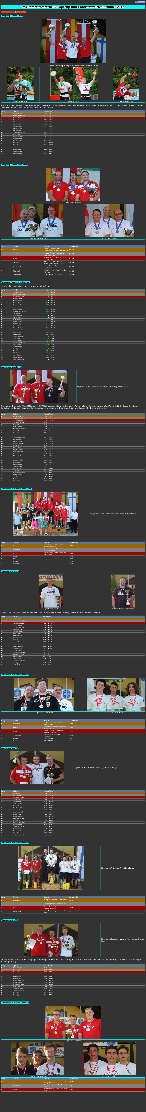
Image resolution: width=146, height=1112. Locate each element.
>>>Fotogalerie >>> (8, 12)
